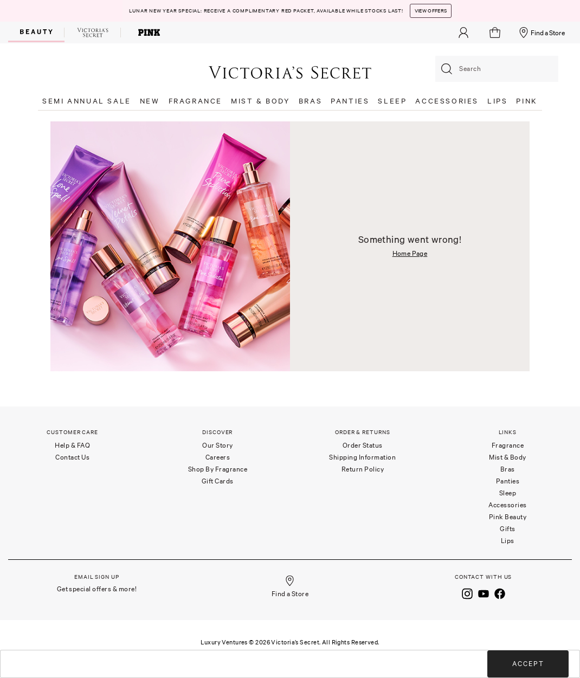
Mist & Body (507, 457)
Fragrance (508, 445)
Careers (217, 457)
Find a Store (541, 32)
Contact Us (72, 457)
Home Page (410, 253)
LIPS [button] (497, 101)
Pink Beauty (508, 517)
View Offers (431, 11)
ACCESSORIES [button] (447, 101)
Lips (507, 541)
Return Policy (362, 469)
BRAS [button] (310, 101)
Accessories (507, 505)
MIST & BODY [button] (260, 101)
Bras (507, 469)
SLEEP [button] (392, 101)
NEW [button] (150, 101)
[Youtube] (483, 593)
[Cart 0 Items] (496, 32)
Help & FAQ (72, 445)
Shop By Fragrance (218, 469)
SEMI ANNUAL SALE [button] (86, 101)
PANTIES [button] (350, 101)
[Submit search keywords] (446, 69)
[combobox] (496, 69)
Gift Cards (218, 481)
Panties (508, 481)
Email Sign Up (96, 576)
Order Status (363, 445)
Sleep (508, 493)
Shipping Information (362, 457)
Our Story (217, 445)
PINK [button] (526, 101)
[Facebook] (499, 593)
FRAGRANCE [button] (195, 101)
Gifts (507, 529)
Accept (528, 664)
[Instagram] (467, 593)
